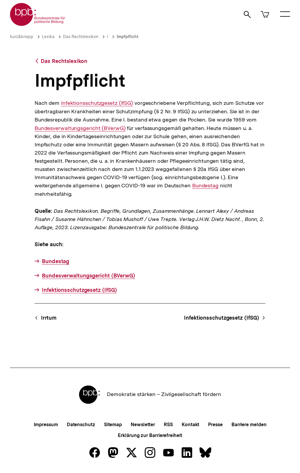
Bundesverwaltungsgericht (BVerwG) (80, 128)
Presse (215, 424)
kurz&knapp (21, 36)
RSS (168, 424)
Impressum (46, 424)
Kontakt (190, 424)
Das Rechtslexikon (80, 36)
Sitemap (113, 424)
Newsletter (143, 424)
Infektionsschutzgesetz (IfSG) (97, 103)
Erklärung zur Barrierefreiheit (150, 435)
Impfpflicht (127, 36)
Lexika (48, 36)
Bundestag (205, 185)
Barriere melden (249, 424)
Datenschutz (81, 424)
